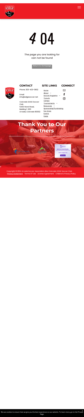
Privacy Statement (15, 173)
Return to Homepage (42, 66)
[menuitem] (53, 90)
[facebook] (64, 95)
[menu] (79, 7)
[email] (64, 90)
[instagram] (64, 99)
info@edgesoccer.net (28, 97)
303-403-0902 (32, 89)
